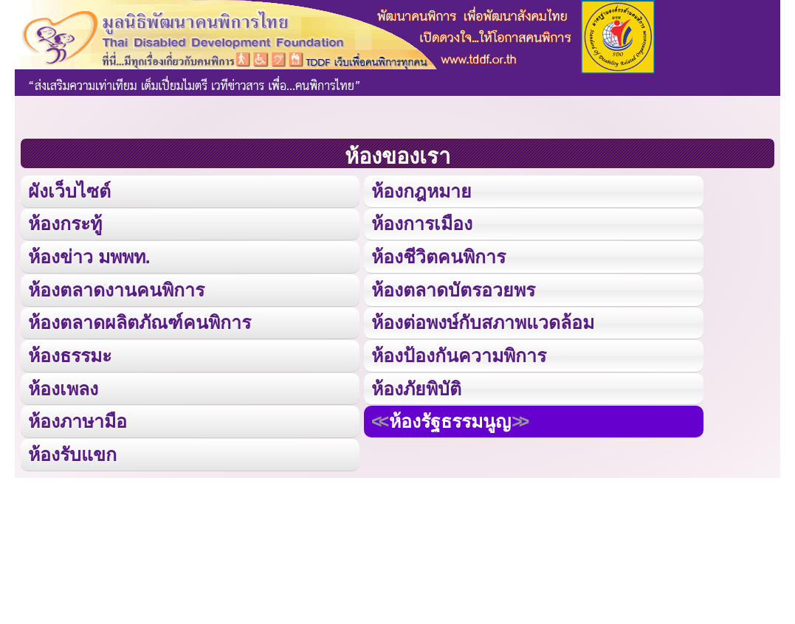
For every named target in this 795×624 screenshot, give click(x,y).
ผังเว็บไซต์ (68, 191)
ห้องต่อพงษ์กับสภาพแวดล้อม (482, 321)
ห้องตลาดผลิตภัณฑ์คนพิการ (139, 321)
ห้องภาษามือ (77, 419)
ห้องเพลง (62, 386)
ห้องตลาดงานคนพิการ (116, 289)
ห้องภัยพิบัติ (416, 386)
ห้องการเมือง (421, 223)
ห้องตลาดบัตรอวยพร (453, 289)
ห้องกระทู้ (65, 223)
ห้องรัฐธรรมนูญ (450, 419)
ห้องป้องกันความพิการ (458, 354)
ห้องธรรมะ (69, 354)
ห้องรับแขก (72, 452)
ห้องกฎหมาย (421, 191)
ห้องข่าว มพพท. (89, 256)
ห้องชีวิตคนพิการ (438, 256)
